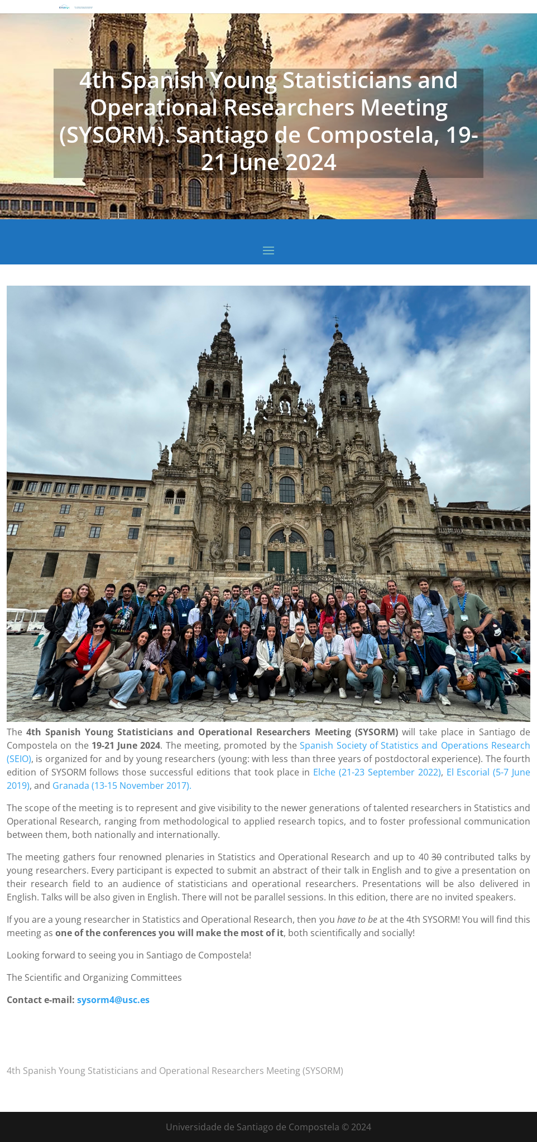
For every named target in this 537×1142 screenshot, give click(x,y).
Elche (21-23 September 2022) (377, 772)
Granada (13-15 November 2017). (121, 785)
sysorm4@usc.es (113, 1000)
